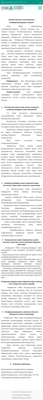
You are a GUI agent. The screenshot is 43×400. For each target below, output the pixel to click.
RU (40, 2)
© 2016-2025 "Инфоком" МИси (21, 392)
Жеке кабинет (28, 6)
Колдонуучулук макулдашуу (22, 395)
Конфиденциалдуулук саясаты (21, 398)
